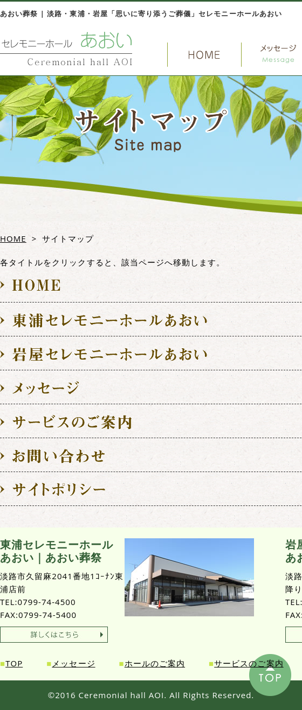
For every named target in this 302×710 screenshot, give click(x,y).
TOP (14, 663)
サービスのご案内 (248, 663)
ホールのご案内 (155, 663)
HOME (13, 238)
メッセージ (73, 663)
